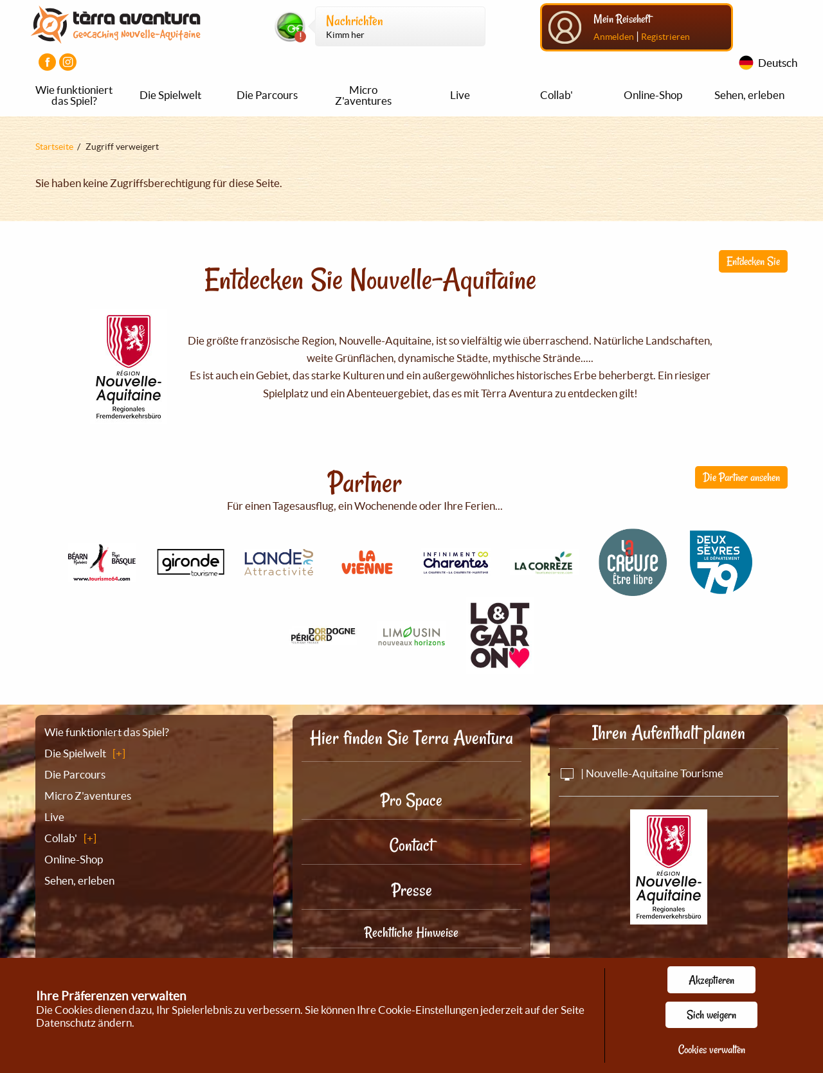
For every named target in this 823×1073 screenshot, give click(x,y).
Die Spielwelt (170, 95)
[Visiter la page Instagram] (68, 62)
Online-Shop (653, 95)
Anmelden (613, 37)
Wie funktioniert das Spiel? (74, 95)
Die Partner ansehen (741, 477)
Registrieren (665, 37)
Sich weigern (711, 1014)
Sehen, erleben (749, 95)
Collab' (556, 95)
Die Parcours (267, 95)
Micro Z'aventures (363, 95)
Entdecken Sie (753, 261)
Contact (411, 845)
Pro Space (411, 800)
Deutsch (777, 63)
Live (460, 95)
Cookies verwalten (711, 1049)
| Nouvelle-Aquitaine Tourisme (641, 773)
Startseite (54, 146)
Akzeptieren (711, 979)
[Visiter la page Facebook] (47, 62)
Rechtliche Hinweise (411, 932)
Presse (412, 890)
